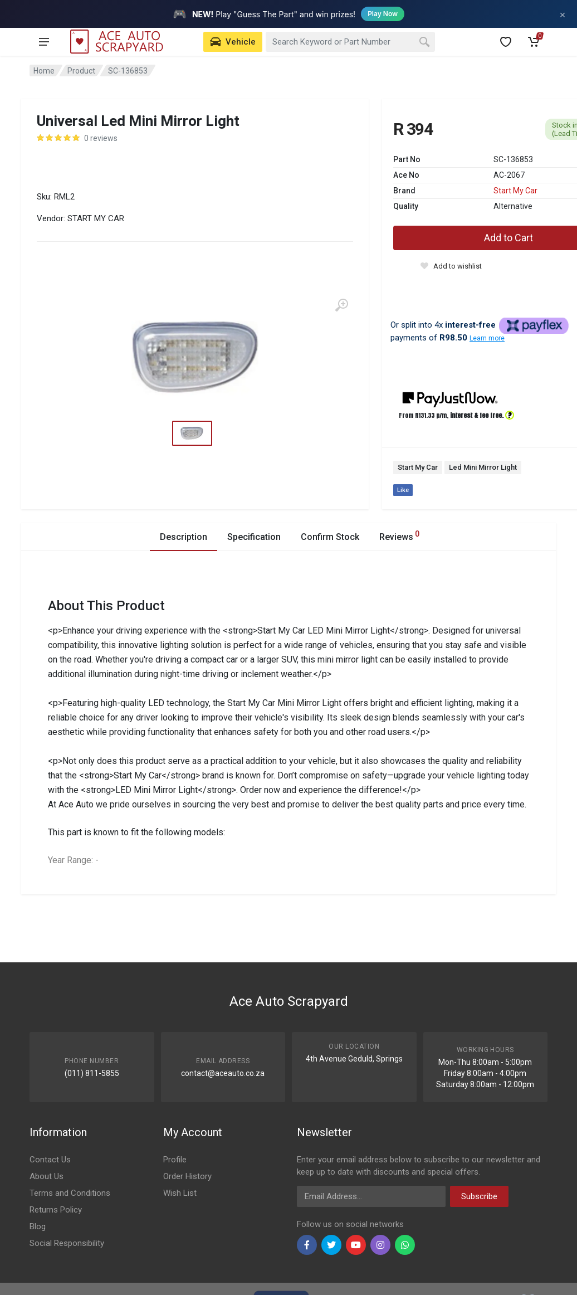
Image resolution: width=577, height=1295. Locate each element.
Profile (175, 1160)
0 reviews (101, 138)
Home (44, 70)
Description (183, 537)
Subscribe (479, 1196)
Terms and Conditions (70, 1193)
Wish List (180, 1193)
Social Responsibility (67, 1243)
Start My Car (515, 190)
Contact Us (50, 1160)
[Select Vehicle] (232, 42)
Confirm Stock (330, 537)
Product (81, 70)
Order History (187, 1176)
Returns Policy (56, 1210)
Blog (38, 1226)
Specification (254, 537)
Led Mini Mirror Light (483, 467)
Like (403, 490)
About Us (46, 1176)
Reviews (399, 535)
